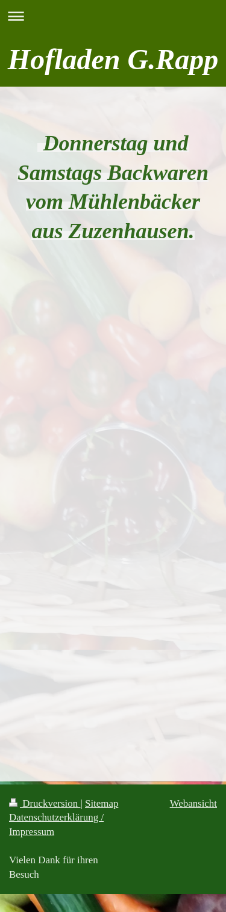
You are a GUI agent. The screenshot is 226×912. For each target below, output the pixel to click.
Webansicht (193, 803)
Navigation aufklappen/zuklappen (113, 16)
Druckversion (44, 803)
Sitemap (101, 803)
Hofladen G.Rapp (113, 59)
